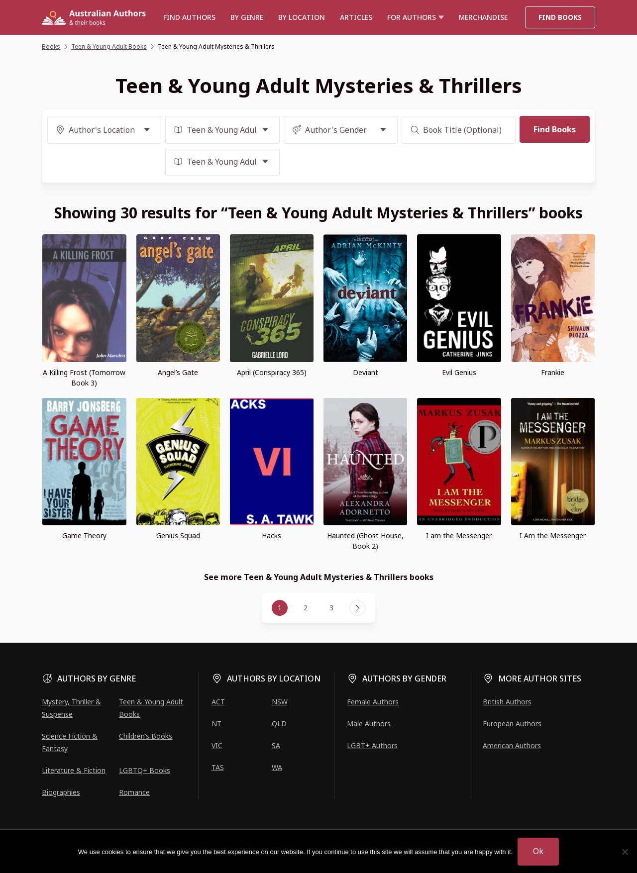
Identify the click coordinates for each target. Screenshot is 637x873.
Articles (356, 17)
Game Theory (84, 535)
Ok (538, 851)
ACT (218, 701)
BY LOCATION (301, 17)
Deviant (365, 372)
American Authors (512, 745)
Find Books (560, 17)
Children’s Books (145, 736)
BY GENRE (246, 17)
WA (277, 767)
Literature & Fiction (74, 770)
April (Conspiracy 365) (272, 372)
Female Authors (373, 701)
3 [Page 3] (331, 607)
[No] (625, 852)
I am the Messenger (459, 535)
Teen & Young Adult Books (151, 708)
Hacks (271, 535)
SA (276, 745)
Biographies (61, 792)
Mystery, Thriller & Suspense (71, 708)
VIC (217, 745)
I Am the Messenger (553, 535)
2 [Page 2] (306, 607)
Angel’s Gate (178, 372)
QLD (279, 723)
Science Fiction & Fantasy (70, 742)
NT (216, 723)
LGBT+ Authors (372, 745)
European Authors (512, 723)
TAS (218, 767)
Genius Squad (178, 535)
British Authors (507, 701)
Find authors (189, 17)
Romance (134, 792)
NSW (280, 701)
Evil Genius (459, 372)
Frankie (552, 372)
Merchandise (483, 17)
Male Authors (369, 723)
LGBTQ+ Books (144, 770)
